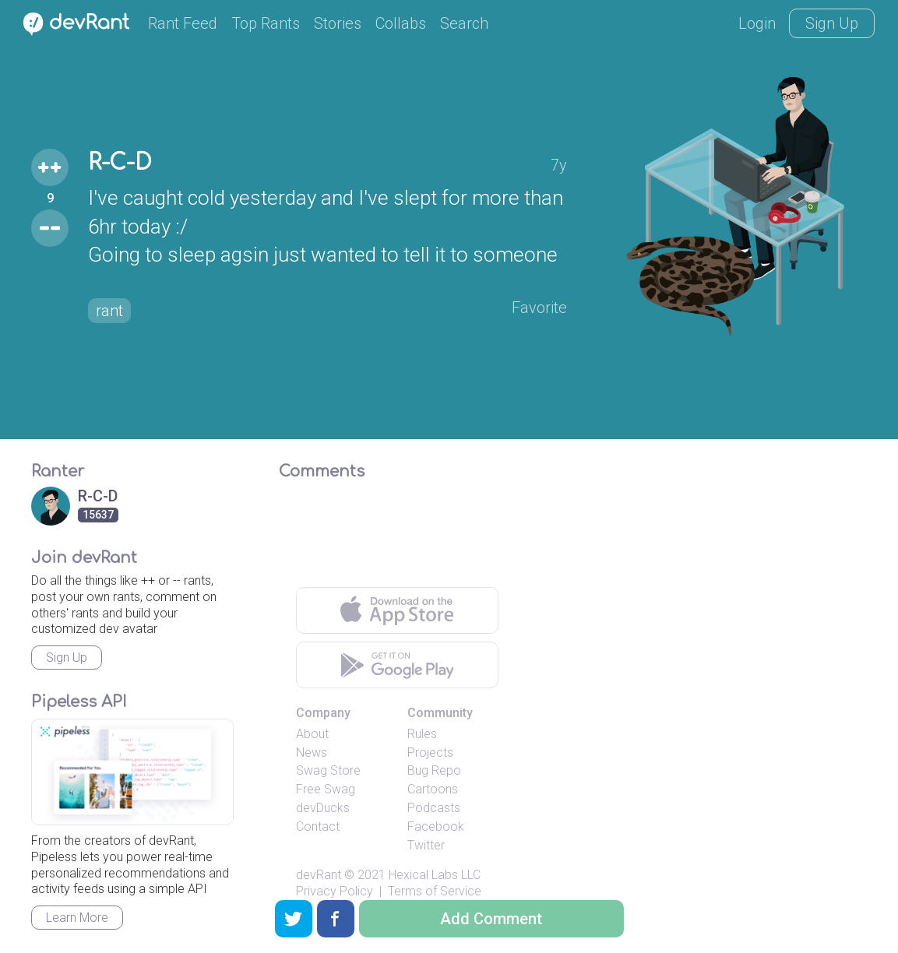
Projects (430, 752)
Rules (422, 733)
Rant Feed (182, 23)
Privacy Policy (334, 891)
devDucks (323, 807)
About (312, 733)
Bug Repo (434, 770)
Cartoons (432, 789)
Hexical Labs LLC (435, 874)
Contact (318, 826)
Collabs (400, 23)
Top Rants (265, 23)
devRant (318, 874)
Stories (337, 23)
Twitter (426, 845)
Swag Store (328, 770)
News (311, 752)
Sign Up (831, 23)
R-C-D (120, 162)
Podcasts (433, 807)
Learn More (77, 917)
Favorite (539, 307)
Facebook (435, 826)
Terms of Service (434, 891)
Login (757, 23)
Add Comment (491, 918)
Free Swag (325, 789)
